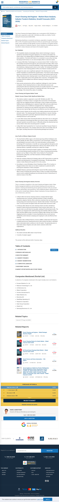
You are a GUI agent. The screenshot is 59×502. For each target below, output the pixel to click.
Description (4, 33)
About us (4, 470)
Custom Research (21, 474)
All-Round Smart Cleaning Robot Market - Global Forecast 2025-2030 (35, 351)
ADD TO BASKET (29, 400)
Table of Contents (5, 36)
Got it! (48, 499)
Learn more (40, 499)
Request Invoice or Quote (29, 404)
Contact (33, 470)
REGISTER (50, 450)
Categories (19, 470)
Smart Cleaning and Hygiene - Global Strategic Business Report (35, 333)
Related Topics (5, 40)
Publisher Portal (50, 472)
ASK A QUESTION (29, 418)
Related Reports (5, 43)
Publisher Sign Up (50, 470)
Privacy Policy (27, 493)
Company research (21, 472)
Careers (4, 472)
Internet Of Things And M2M (23, 320)
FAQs (32, 472)
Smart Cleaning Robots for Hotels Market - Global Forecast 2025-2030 (35, 342)
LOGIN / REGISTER (35, 474)
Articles (48, 476)
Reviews (4, 474)
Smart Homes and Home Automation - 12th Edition (34, 359)
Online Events (49, 474)
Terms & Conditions (35, 493)
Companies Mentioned (6, 38)
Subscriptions (20, 476)
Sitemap (21, 493)
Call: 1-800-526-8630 (29, 415)
